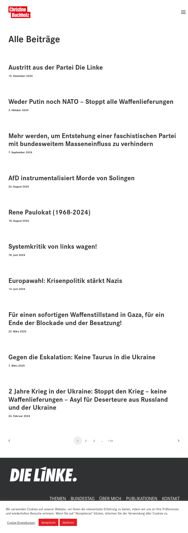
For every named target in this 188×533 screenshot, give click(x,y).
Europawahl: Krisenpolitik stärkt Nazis (65, 280)
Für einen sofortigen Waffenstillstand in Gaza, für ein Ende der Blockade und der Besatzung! (86, 318)
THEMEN (58, 498)
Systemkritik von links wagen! (52, 246)
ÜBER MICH (110, 498)
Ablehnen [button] (68, 522)
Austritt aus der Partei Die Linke (55, 67)
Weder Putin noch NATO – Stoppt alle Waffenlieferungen (91, 101)
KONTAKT (171, 498)
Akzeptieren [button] (48, 522)
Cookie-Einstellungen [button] (21, 522)
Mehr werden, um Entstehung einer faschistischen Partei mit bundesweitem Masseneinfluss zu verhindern (92, 139)
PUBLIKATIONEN (141, 498)
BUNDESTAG (82, 498)
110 (110, 441)
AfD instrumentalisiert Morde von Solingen (71, 177)
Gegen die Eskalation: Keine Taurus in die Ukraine (81, 356)
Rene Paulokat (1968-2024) (49, 212)
